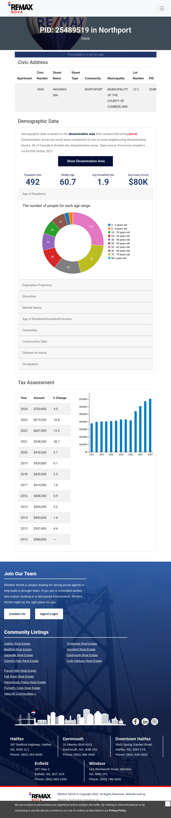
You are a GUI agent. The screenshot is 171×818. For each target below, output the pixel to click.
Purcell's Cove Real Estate (22, 688)
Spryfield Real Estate (81, 649)
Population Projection (37, 285)
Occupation (30, 364)
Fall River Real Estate (19, 676)
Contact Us (17, 614)
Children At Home (35, 353)
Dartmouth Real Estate (82, 655)
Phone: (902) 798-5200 (105, 779)
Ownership (30, 330)
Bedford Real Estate (18, 649)
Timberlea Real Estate (82, 643)
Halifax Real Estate (17, 643)
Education (29, 296)
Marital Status (32, 308)
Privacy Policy (117, 810)
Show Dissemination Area (85, 161)
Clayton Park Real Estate (21, 661)
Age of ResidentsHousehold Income (47, 319)
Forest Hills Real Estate (20, 670)
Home (85, 38)
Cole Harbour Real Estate (84, 661)
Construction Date (35, 341)
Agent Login (49, 614)
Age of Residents (34, 194)
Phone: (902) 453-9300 (26, 754)
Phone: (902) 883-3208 (51, 779)
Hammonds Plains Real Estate (25, 682)
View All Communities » (20, 693)
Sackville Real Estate (18, 655)
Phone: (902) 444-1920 (131, 754)
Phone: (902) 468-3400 (79, 754)
